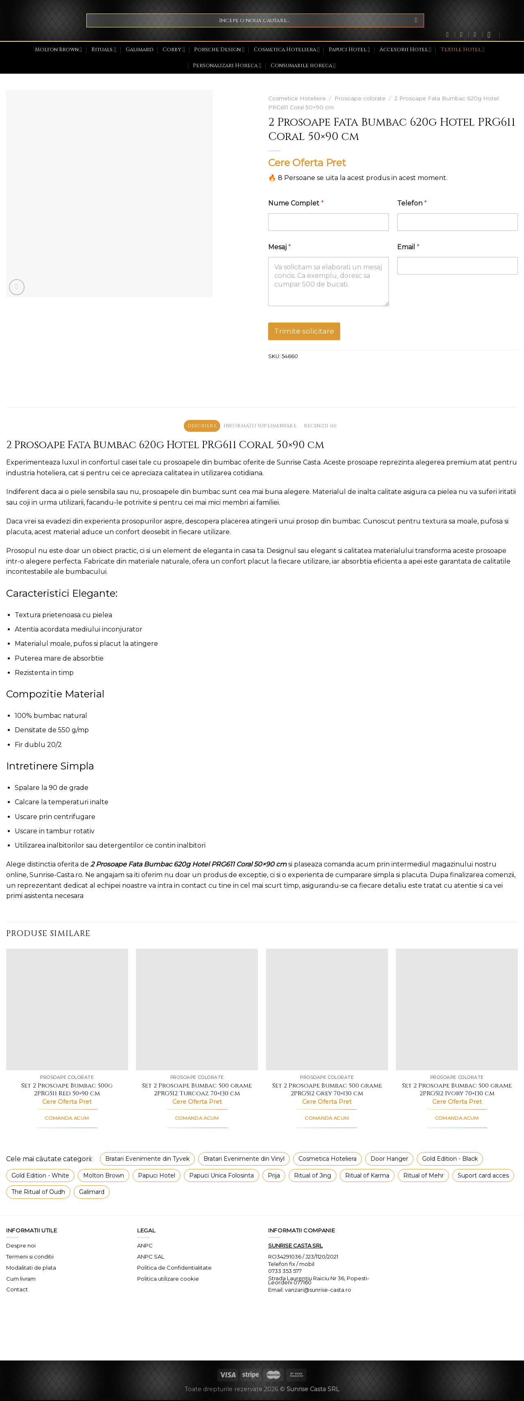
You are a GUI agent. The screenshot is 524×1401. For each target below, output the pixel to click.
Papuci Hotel (349, 50)
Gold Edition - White (40, 1176)
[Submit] (416, 20)
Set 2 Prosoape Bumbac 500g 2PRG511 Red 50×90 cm (67, 1091)
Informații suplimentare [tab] (260, 426)
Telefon (412, 203)
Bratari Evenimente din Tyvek (147, 1160)
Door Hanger (389, 1160)
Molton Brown (58, 50)
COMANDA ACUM (67, 1119)
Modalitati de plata (31, 1268)
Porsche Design (219, 50)
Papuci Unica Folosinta (221, 1176)
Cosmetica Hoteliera (287, 50)
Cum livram (21, 1279)
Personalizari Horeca (227, 66)
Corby (174, 50)
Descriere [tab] (196, 426)
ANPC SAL (150, 1257)
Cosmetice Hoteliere (297, 98)
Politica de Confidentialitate (174, 1268)
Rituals (103, 50)
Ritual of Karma (367, 1176)
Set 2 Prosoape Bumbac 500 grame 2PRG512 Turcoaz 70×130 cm (197, 1091)
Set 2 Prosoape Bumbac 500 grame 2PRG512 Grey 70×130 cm (327, 1091)
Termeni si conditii (30, 1257)
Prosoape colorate (360, 98)
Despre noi (21, 1246)
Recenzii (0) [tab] (325, 426)
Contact (17, 1290)
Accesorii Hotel (405, 50)
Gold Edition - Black (450, 1160)
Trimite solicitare (304, 331)
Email (408, 247)
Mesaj (279, 247)
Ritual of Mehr (423, 1176)
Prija (274, 1176)
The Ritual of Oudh (38, 1193)
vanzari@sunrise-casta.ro (318, 1290)
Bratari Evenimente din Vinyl (244, 1160)
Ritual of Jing (312, 1176)
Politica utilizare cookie (168, 1279)
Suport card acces (483, 1176)
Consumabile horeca (303, 66)
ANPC (145, 1246)
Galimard (140, 49)
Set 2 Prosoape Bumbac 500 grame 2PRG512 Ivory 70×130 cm (457, 1091)
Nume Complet (296, 203)
